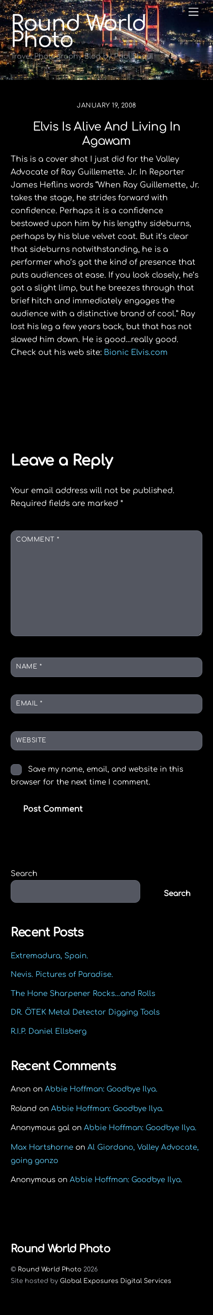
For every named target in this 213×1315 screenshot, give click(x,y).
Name (29, 666)
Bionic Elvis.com (136, 352)
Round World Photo (50, 1269)
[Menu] (193, 11)
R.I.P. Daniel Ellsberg (49, 1031)
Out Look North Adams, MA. (82, 398)
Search (24, 873)
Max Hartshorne (42, 1147)
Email (29, 703)
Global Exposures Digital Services (115, 1280)
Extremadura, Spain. (49, 956)
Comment (37, 539)
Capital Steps (159, 413)
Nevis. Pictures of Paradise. (62, 974)
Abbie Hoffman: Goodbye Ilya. (101, 1089)
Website (31, 740)
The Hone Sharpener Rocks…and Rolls (83, 993)
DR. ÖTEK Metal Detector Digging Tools (85, 1012)
